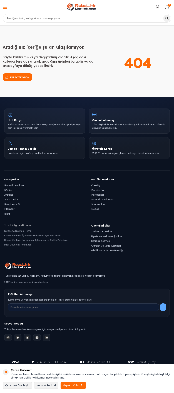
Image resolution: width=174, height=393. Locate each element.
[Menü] (5, 7)
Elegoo (95, 208)
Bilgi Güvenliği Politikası (17, 244)
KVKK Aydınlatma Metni (17, 230)
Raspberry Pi (12, 204)
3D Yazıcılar (11, 199)
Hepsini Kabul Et (73, 385)
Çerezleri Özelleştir (17, 385)
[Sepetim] (167, 7)
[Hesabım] (157, 7)
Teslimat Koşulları (101, 231)
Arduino (8, 194)
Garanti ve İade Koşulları (106, 245)
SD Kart (8, 189)
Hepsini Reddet (46, 385)
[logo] (81, 7)
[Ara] (166, 18)
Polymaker (97, 194)
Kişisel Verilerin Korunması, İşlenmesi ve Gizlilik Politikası (36, 240)
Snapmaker (98, 204)
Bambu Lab (98, 189)
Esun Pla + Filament (102, 199)
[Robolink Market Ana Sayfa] (87, 266)
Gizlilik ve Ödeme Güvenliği (107, 250)
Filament (9, 208)
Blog (7, 213)
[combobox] (87, 18)
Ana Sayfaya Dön (17, 77)
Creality (95, 185)
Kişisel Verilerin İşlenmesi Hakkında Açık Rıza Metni (32, 235)
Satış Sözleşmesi (100, 240)
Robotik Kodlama (14, 185)
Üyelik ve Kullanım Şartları (106, 236)
